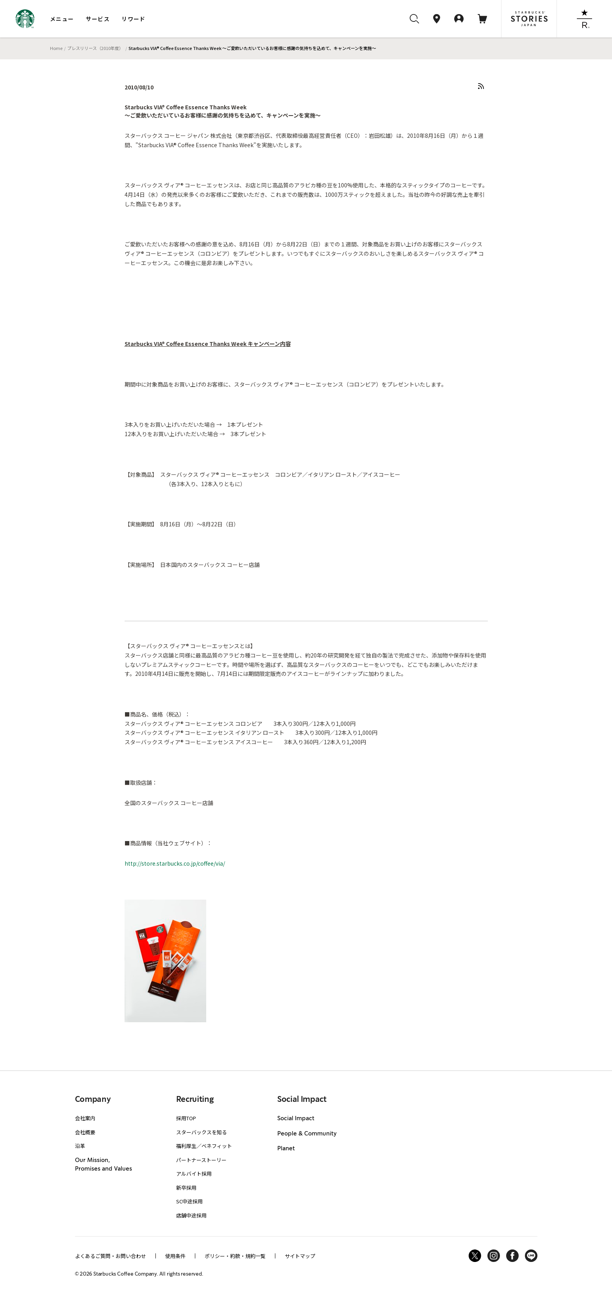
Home (56, 48)
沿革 (80, 1146)
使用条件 (175, 1256)
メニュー (62, 19)
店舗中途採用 (191, 1215)
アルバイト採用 (194, 1173)
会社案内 (85, 1118)
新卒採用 (186, 1187)
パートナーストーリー (201, 1160)
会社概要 (85, 1132)
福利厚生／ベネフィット (204, 1146)
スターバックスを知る (201, 1132)
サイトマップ (300, 1256)
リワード (133, 19)
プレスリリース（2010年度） (95, 48)
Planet (286, 1148)
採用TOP (186, 1118)
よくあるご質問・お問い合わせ (110, 1256)
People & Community (307, 1134)
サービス (98, 19)
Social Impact (295, 1118)
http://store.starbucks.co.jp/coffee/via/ (175, 863)
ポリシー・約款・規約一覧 (235, 1256)
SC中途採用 (189, 1201)
